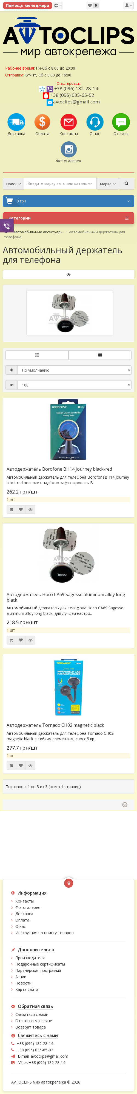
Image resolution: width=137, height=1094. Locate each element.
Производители (30, 957)
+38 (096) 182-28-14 (76, 88)
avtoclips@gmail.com (73, 101)
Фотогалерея (27, 907)
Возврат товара (30, 1027)
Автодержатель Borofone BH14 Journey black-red (59, 469)
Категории (68, 218)
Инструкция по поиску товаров (44, 932)
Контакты (24, 901)
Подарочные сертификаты (40, 964)
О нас (20, 926)
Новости (23, 983)
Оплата (22, 920)
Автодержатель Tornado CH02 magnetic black (55, 725)
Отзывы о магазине (33, 1020)
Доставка (24, 913)
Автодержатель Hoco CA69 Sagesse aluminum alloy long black (66, 597)
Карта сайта (26, 989)
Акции (20, 976)
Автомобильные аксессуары (38, 231)
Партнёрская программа (38, 970)
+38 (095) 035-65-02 (72, 95)
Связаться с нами (31, 1014)
